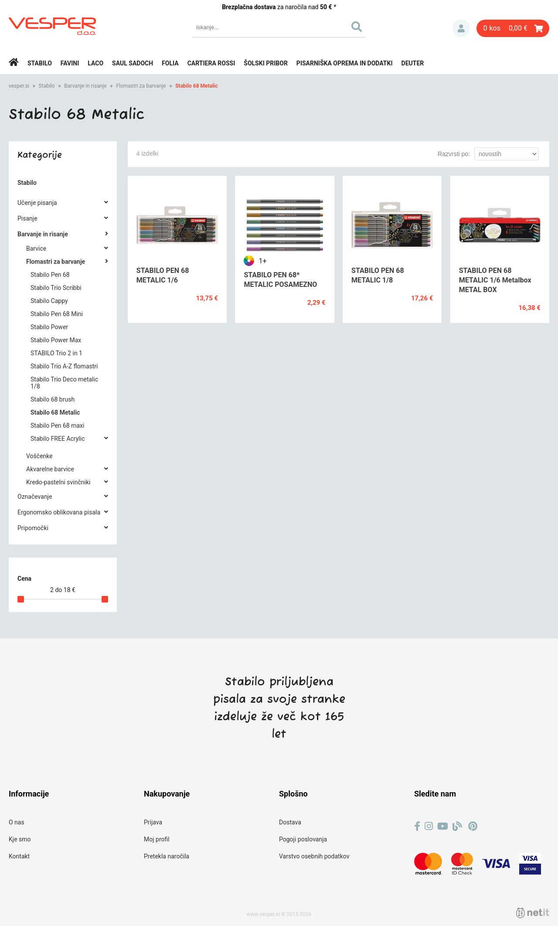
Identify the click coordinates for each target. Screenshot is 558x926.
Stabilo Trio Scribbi (56, 287)
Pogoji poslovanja (303, 839)
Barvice (36, 248)
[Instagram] (429, 826)
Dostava (290, 822)
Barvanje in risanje (85, 86)
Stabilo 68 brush (53, 399)
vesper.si (19, 86)
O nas (16, 822)
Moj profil (157, 839)
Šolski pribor (266, 63)
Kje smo (20, 839)
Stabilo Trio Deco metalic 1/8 (64, 383)
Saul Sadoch (132, 63)
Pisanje (27, 218)
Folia (170, 63)
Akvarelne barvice (50, 469)
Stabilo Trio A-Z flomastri (64, 366)
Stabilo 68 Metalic (196, 86)
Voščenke (39, 456)
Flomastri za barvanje (141, 86)
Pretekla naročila (166, 856)
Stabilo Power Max (56, 340)
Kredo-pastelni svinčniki (58, 482)
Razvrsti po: (454, 153)
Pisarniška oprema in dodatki (344, 63)
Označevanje (34, 496)
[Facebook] (417, 826)
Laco (95, 63)
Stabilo (39, 63)
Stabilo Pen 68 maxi (57, 425)
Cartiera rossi (211, 63)
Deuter (412, 63)
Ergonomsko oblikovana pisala (58, 512)
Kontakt (19, 856)
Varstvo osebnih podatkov (314, 856)
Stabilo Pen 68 (50, 274)
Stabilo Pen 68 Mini (57, 313)
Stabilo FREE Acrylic (58, 438)
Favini (70, 63)
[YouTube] (442, 826)
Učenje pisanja (37, 202)
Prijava (461, 28)
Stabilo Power (49, 326)
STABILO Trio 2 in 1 (56, 353)
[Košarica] (512, 28)
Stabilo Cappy (49, 300)
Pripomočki (32, 527)
